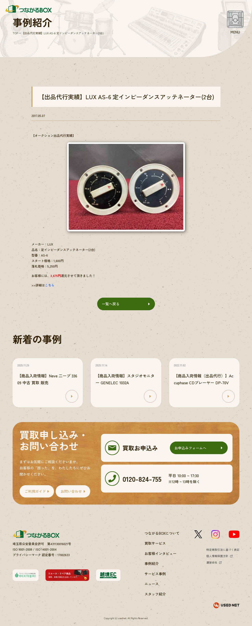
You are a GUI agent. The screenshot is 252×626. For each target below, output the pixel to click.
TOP (15, 33)
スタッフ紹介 (155, 593)
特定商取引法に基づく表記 (222, 550)
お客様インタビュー (160, 553)
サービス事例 (155, 573)
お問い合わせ (71, 491)
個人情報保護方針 (217, 556)
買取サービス (155, 543)
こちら (49, 285)
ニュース (152, 583)
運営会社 (211, 562)
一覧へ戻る (111, 303)
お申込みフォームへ (190, 447)
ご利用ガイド (35, 491)
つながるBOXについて (162, 533)
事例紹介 (152, 563)
